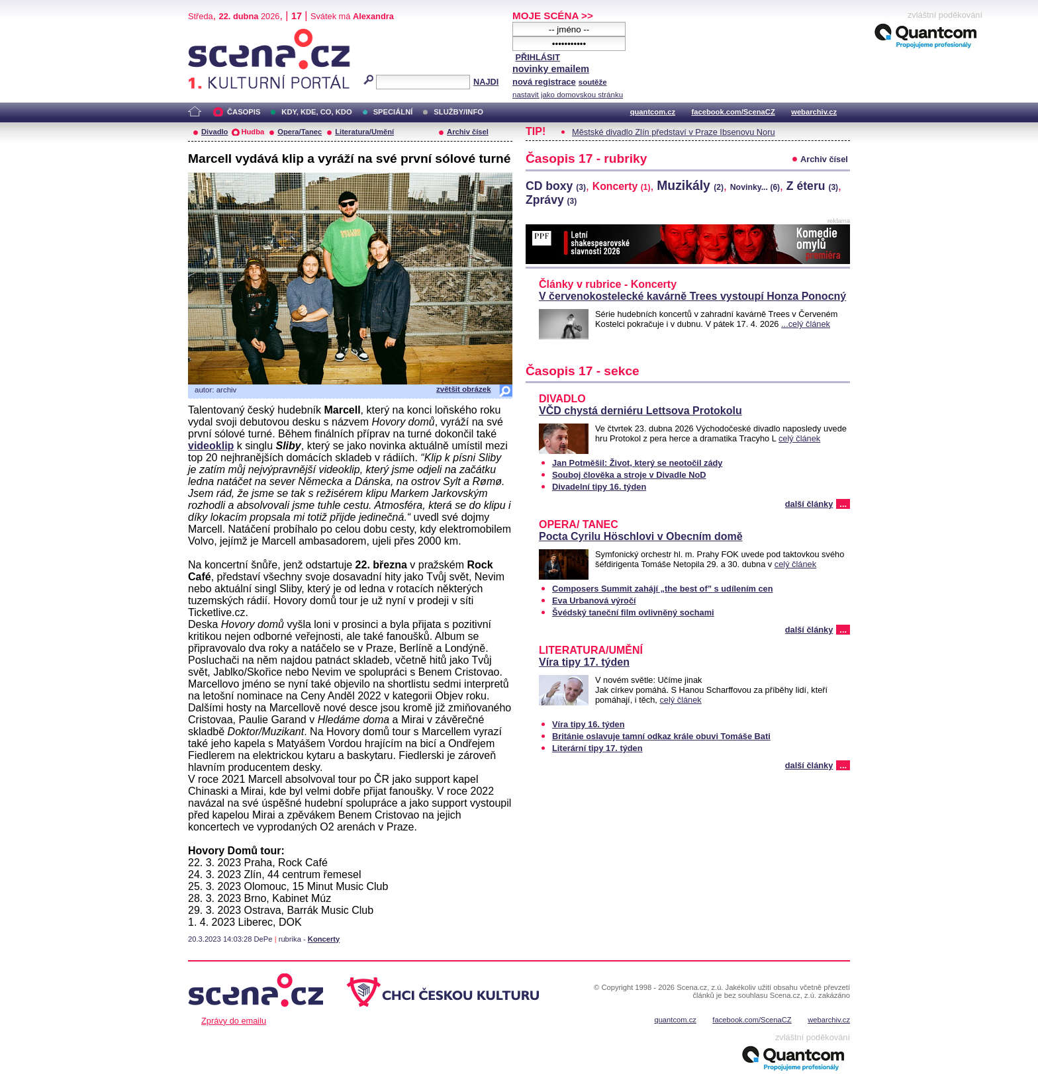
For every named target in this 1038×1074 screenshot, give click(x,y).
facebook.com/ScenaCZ (733, 112)
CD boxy (556, 186)
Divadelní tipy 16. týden (599, 487)
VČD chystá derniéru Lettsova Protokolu (640, 410)
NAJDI (485, 82)
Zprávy (551, 199)
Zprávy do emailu (233, 1021)
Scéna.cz (210, 34)
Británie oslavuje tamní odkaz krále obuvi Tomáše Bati (661, 736)
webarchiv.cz (814, 112)
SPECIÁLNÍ (393, 112)
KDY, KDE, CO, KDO (316, 112)
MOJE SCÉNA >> (552, 15)
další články (809, 504)
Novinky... (755, 187)
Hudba (252, 132)
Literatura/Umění (364, 132)
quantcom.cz (652, 112)
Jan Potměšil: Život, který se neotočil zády (637, 463)
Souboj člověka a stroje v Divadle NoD (629, 475)
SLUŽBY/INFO (458, 112)
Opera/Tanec (299, 132)
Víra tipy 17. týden (584, 662)
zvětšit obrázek (463, 389)
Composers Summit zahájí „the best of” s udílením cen (662, 589)
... (843, 504)
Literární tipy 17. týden (597, 748)
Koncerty (324, 939)
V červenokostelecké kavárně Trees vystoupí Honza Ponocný (692, 296)
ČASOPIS (243, 112)
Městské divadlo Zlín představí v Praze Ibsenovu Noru (673, 132)
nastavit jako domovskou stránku (567, 95)
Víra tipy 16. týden (588, 724)
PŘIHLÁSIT (537, 57)
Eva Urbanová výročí (594, 600)
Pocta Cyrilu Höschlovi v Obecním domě (641, 536)
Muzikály (690, 185)
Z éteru (812, 186)
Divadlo (214, 132)
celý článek (799, 438)
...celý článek (805, 324)
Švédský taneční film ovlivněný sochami (633, 612)
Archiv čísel (468, 132)
